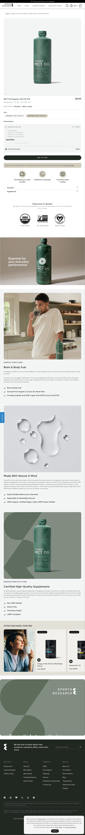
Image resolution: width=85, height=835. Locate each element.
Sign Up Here (70, 165)
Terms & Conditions (70, 827)
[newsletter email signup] (67, 747)
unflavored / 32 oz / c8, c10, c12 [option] (37, 115)
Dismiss (55, 831)
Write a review (27, 106)
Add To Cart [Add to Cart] (42, 157)
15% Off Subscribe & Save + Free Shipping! (42, 1)
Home (7, 13)
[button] (2, 417)
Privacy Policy (41, 819)
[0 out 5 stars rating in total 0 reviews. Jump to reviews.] (12, 106)
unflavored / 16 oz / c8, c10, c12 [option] (14, 115)
